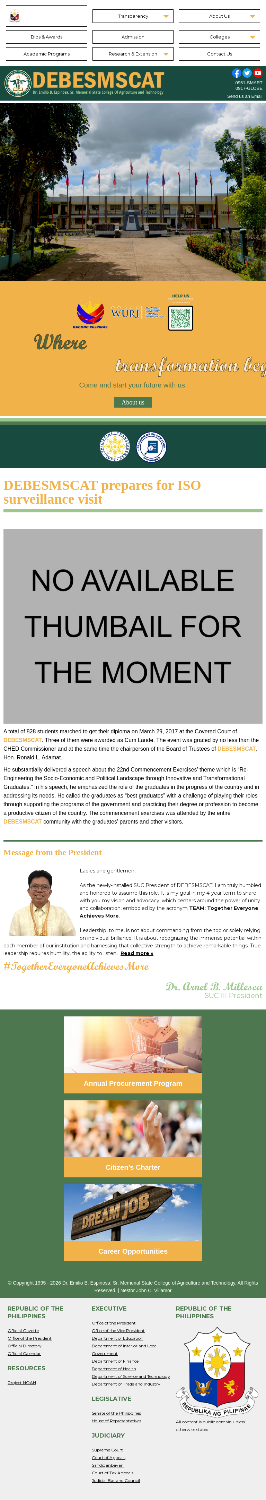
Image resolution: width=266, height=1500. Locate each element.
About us (133, 402)
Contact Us (219, 54)
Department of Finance (115, 1361)
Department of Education (117, 1338)
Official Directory (25, 1345)
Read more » (137, 953)
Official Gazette (23, 1330)
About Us (219, 16)
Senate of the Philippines (116, 1413)
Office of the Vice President (118, 1330)
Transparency (133, 16)
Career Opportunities (133, 1251)
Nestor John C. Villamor (146, 1290)
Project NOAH (22, 1382)
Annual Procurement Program (133, 1083)
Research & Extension (133, 54)
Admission (133, 37)
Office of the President (30, 1338)
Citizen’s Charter (133, 1167)
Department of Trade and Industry (126, 1384)
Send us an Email (245, 96)
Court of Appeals (108, 1457)
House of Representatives (116, 1420)
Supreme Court (107, 1449)
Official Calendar (24, 1353)
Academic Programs (47, 54)
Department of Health (114, 1368)
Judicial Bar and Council (116, 1480)
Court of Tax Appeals (112, 1472)
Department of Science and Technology (131, 1376)
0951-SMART (249, 82)
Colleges (220, 37)
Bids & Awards (46, 37)
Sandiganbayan (108, 1465)
